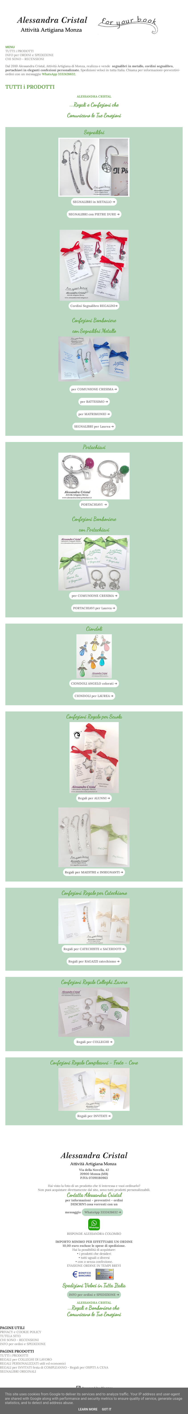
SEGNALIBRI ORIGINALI (18, 1371)
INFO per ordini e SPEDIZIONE (23, 1344)
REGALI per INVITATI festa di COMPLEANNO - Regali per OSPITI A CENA (54, 1367)
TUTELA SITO (10, 1336)
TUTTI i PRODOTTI (19, 51)
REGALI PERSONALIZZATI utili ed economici (33, 1363)
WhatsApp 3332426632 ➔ (102, 1212)
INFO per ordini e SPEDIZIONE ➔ (94, 1295)
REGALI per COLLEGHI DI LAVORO (26, 1359)
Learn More (87, 1409)
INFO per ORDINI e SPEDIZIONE (29, 55)
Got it (106, 1409)
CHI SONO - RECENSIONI (24, 59)
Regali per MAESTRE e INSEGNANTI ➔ (94, 872)
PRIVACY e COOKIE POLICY (20, 1332)
